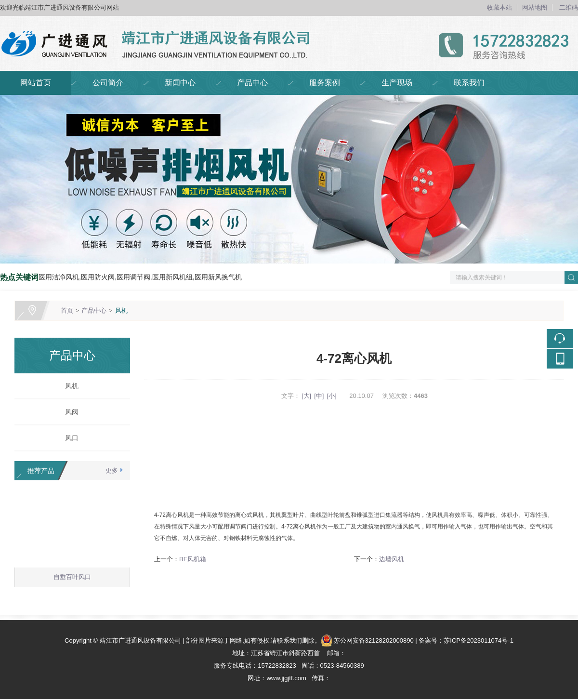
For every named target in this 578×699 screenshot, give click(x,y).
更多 (111, 470)
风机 (121, 310)
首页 (67, 310)
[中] (319, 395)
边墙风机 (391, 559)
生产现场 (396, 83)
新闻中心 (180, 83)
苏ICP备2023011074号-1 (478, 640)
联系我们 (469, 83)
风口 (68, 438)
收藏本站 (499, 7)
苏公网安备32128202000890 (374, 640)
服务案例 (324, 83)
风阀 (68, 412)
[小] (331, 395)
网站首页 (35, 83)
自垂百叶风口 (72, 578)
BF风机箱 (192, 559)
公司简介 (107, 83)
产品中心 (252, 83)
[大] (306, 395)
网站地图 (534, 7)
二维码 (568, 7)
